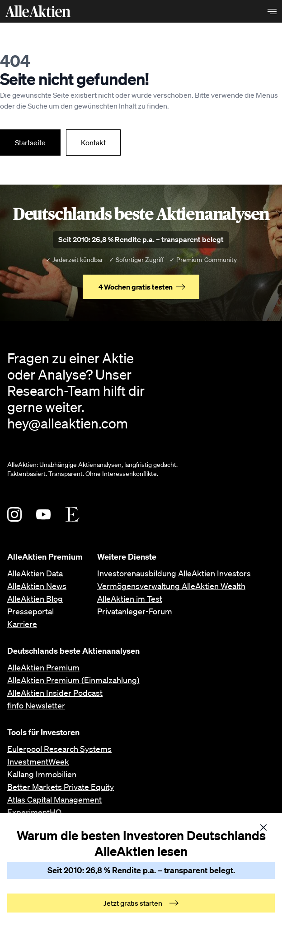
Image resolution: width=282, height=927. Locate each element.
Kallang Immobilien (41, 774)
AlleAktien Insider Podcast (55, 693)
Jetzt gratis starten (141, 903)
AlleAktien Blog (35, 599)
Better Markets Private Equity (60, 787)
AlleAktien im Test (129, 599)
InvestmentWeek (38, 761)
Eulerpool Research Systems (59, 749)
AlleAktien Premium (43, 667)
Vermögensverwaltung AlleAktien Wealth (171, 586)
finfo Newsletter (36, 705)
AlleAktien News (36, 586)
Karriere (22, 624)
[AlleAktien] (37, 11)
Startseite (30, 142)
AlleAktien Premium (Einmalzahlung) (73, 680)
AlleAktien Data (35, 573)
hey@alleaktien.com (67, 423)
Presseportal (30, 611)
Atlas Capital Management (54, 799)
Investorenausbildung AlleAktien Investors (174, 573)
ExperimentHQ (34, 812)
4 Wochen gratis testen (142, 286)
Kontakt (93, 142)
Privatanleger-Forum (134, 611)
